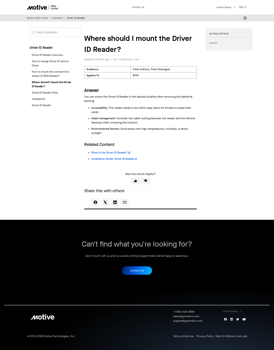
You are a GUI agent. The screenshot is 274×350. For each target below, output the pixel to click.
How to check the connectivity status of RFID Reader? (50, 74)
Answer (213, 43)
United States (224, 7)
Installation (38, 99)
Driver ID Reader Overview (47, 55)
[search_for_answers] (55, 32)
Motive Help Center (37, 18)
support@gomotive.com (188, 321)
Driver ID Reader (76, 18)
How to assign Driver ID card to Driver (50, 63)
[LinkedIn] (115, 202)
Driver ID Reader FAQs (45, 92)
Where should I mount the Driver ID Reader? (51, 84)
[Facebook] (95, 202)
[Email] (125, 202)
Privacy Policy (205, 336)
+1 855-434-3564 (183, 312)
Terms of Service (183, 336)
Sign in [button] (242, 7)
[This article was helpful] (135, 181)
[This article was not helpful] (145, 181)
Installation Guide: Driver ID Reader (112, 159)
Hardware (57, 18)
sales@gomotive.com (186, 316)
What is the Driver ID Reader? (109, 152)
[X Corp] (105, 202)
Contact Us (138, 7)
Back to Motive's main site (231, 336)
